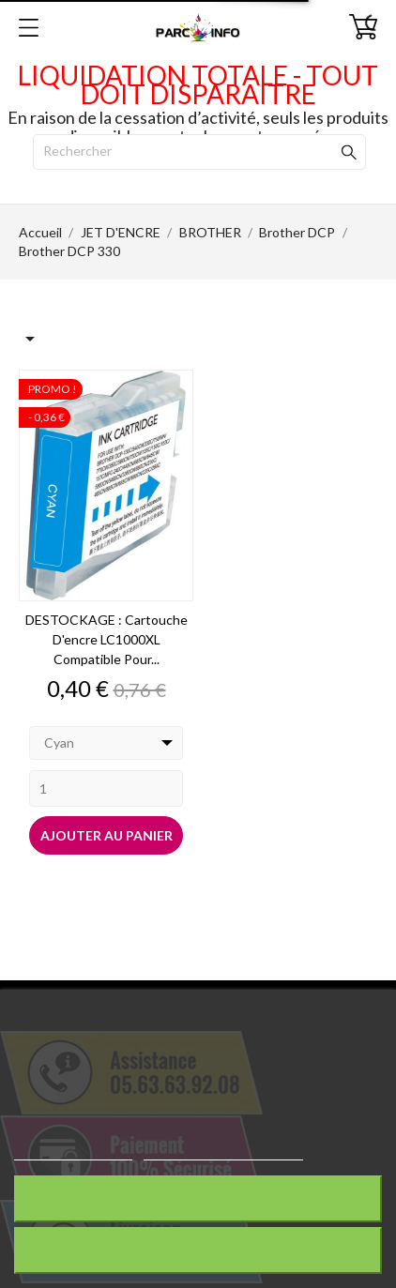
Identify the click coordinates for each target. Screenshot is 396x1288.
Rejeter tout (198, 1198)
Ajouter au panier (106, 835)
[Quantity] (106, 788)
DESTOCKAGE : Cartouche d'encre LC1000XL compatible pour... (106, 639)
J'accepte (198, 1250)
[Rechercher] (199, 152)
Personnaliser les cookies (223, 1151)
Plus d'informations (73, 1151)
